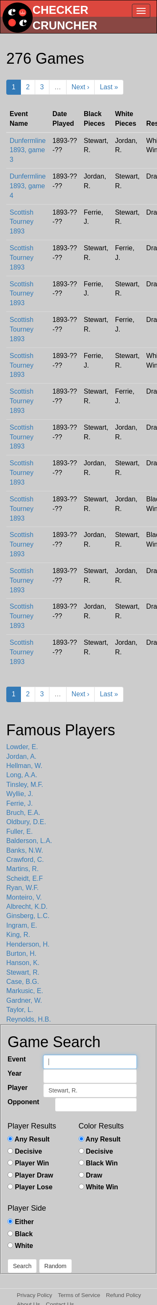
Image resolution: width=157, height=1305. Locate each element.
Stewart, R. (22, 972)
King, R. (18, 934)
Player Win (28, 1163)
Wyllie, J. (19, 793)
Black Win (98, 1163)
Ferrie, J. (19, 803)
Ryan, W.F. (22, 887)
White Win (98, 1187)
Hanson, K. (22, 962)
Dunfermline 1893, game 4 (28, 186)
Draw (91, 1175)
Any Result (28, 1139)
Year (15, 1073)
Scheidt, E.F (24, 878)
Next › (81, 87)
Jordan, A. (21, 756)
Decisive (25, 1151)
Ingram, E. (21, 925)
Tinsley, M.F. (24, 784)
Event (17, 1059)
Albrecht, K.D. (27, 906)
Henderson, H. (27, 944)
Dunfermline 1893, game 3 (28, 150)
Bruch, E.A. (23, 812)
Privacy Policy (34, 1295)
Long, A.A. (21, 774)
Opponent (23, 1101)
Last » (109, 87)
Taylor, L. (19, 1009)
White (20, 1245)
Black (20, 1234)
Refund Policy (123, 1295)
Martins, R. (22, 868)
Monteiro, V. (24, 897)
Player (18, 1087)
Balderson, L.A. (29, 840)
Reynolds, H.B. (28, 1019)
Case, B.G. (22, 981)
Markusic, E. (24, 990)
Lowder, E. (22, 746)
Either (21, 1221)
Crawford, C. (25, 859)
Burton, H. (21, 953)
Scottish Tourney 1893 (21, 222)
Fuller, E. (19, 831)
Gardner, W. (24, 1000)
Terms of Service (79, 1295)
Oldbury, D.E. (26, 821)
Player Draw (30, 1175)
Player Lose (30, 1187)
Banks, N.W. (24, 850)
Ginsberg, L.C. (27, 915)
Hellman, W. (24, 765)
